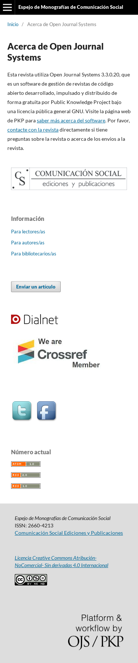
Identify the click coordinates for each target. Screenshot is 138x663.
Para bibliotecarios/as (33, 254)
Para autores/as (28, 243)
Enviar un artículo (36, 287)
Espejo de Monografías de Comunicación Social (70, 7)
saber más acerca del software (71, 120)
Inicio (12, 24)
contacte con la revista (33, 129)
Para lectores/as (28, 231)
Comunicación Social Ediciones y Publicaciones (69, 533)
